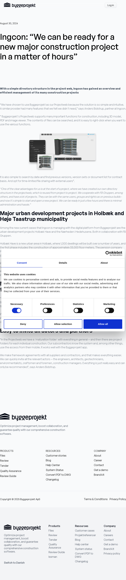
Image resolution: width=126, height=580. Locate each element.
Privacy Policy (118, 499)
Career (98, 460)
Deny (23, 324)
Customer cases (84, 530)
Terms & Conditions (96, 499)
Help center (82, 544)
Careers (108, 535)
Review (4, 460)
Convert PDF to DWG (58, 474)
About (97, 455)
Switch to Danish (14, 562)
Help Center (53, 465)
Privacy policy (112, 553)
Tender (4, 465)
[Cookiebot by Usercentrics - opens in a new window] (108, 253)
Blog (48, 460)
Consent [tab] (22, 262)
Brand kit (99, 474)
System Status (54, 470)
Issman (53, 556)
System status (83, 549)
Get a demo (101, 470)
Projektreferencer (85, 535)
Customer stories (56, 455)
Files (2, 455)
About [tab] (104, 262)
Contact (99, 465)
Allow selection (63, 324)
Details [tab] (63, 262)
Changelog (52, 479)
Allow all (103, 324)
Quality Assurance (10, 471)
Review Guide (8, 476)
